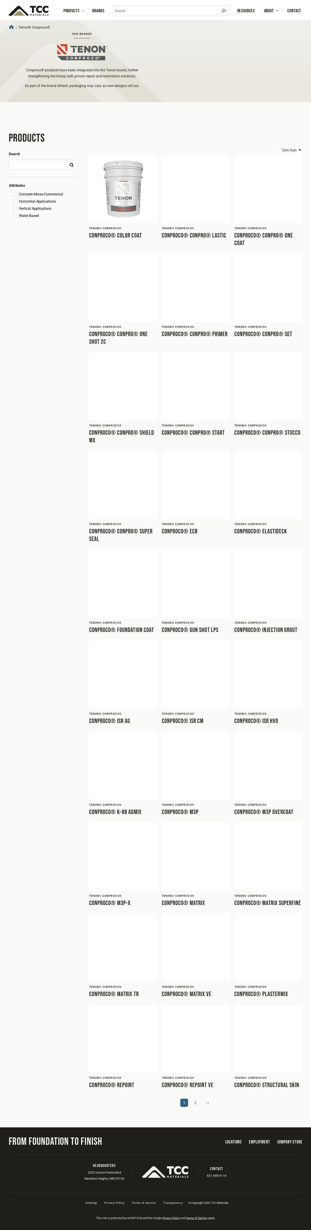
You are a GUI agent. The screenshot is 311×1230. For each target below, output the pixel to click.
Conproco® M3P (180, 812)
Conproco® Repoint (111, 1085)
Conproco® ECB (180, 531)
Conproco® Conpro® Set (263, 334)
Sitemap (91, 1203)
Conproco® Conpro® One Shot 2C (118, 338)
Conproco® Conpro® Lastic (194, 235)
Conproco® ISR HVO (256, 721)
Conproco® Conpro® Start (193, 433)
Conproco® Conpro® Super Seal (121, 535)
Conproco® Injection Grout (266, 630)
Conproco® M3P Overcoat (264, 812)
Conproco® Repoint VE (187, 1085)
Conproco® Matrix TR (114, 994)
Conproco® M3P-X (110, 903)
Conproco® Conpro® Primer (195, 334)
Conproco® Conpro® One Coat (263, 239)
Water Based (29, 216)
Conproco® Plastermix (261, 994)
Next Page (207, 1103)
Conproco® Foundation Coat (121, 630)
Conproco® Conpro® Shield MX (121, 436)
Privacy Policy (114, 1203)
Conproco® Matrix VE (186, 994)
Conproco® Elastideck (260, 531)
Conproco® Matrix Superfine (267, 903)
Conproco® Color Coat (115, 235)
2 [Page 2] (195, 1102)
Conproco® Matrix (183, 903)
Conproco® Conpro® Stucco (267, 433)
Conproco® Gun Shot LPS (190, 630)
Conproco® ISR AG (109, 721)
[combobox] (170, 11)
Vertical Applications (35, 208)
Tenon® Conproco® (105, 228)
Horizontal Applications (37, 201)
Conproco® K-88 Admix (115, 812)
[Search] (223, 11)
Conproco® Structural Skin (266, 1085)
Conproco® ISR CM (183, 721)
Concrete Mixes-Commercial (41, 194)
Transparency (173, 1203)
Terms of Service (144, 1203)
